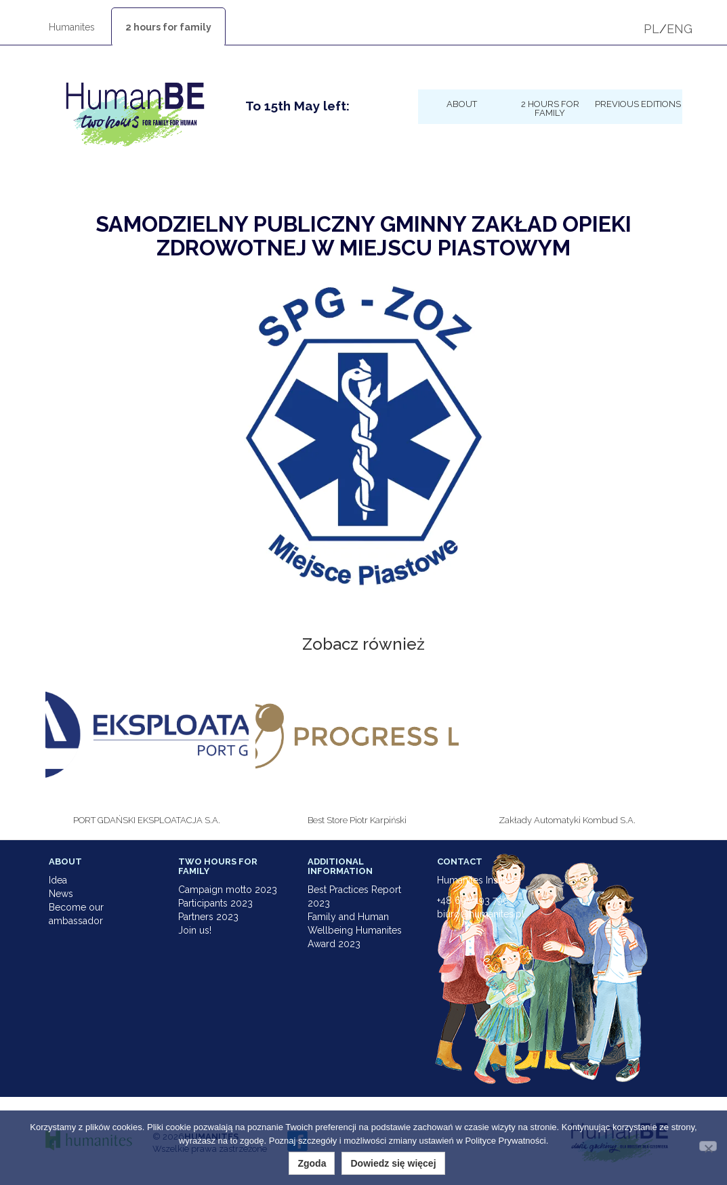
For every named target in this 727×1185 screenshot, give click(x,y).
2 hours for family (168, 27)
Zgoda (311, 1163)
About (461, 103)
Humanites (72, 27)
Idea (58, 880)
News (61, 893)
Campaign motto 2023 (227, 889)
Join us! (194, 930)
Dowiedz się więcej (393, 1163)
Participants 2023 (215, 903)
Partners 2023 (208, 916)
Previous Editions (638, 103)
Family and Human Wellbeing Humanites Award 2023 (355, 930)
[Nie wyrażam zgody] (708, 1146)
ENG (679, 29)
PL (651, 29)
